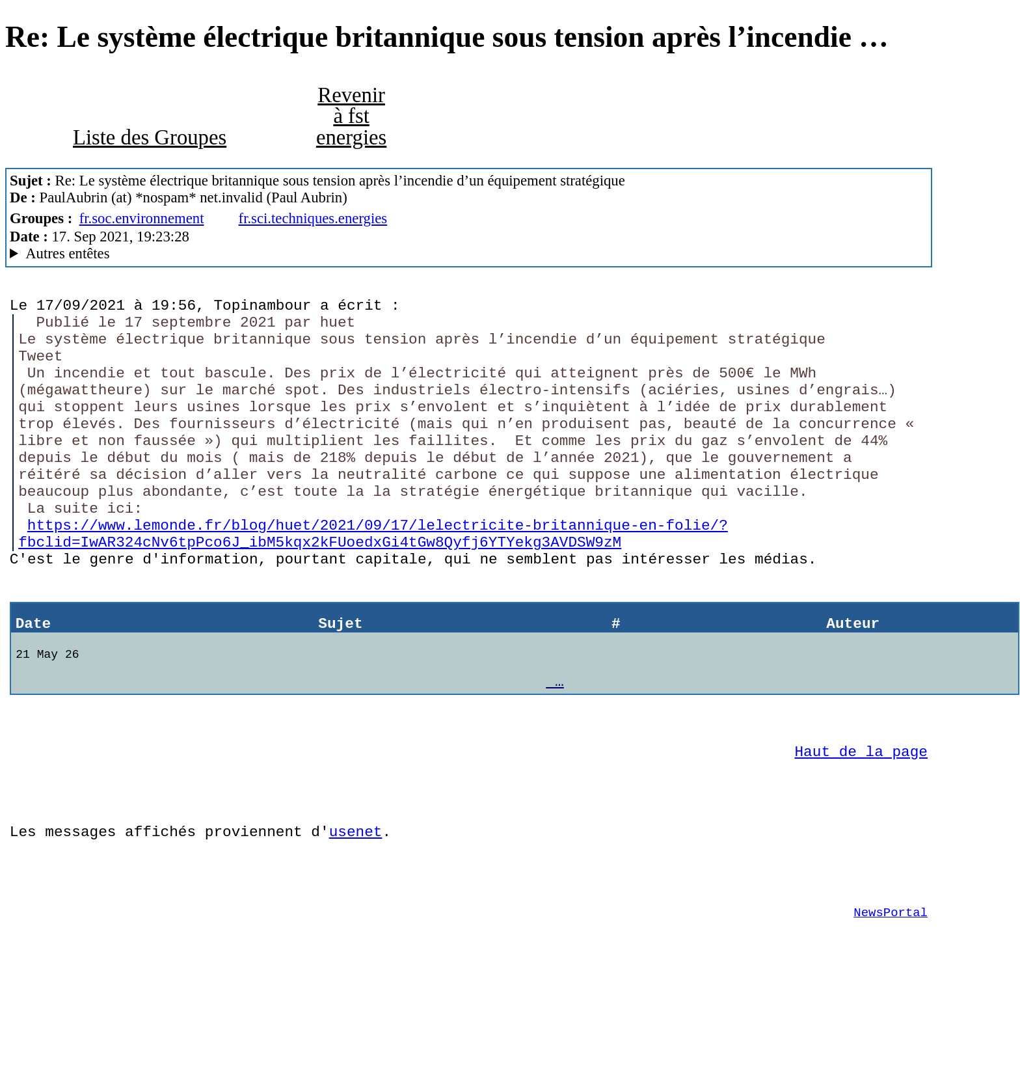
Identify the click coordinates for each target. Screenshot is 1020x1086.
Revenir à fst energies (351, 116)
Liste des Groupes (149, 137)
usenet (355, 915)
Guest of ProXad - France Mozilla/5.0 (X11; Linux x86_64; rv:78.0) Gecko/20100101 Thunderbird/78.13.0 (469, 253)
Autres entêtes (67, 253)
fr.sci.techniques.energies (313, 218)
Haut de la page (861, 825)
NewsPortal (890, 1006)
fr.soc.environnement (141, 218)
